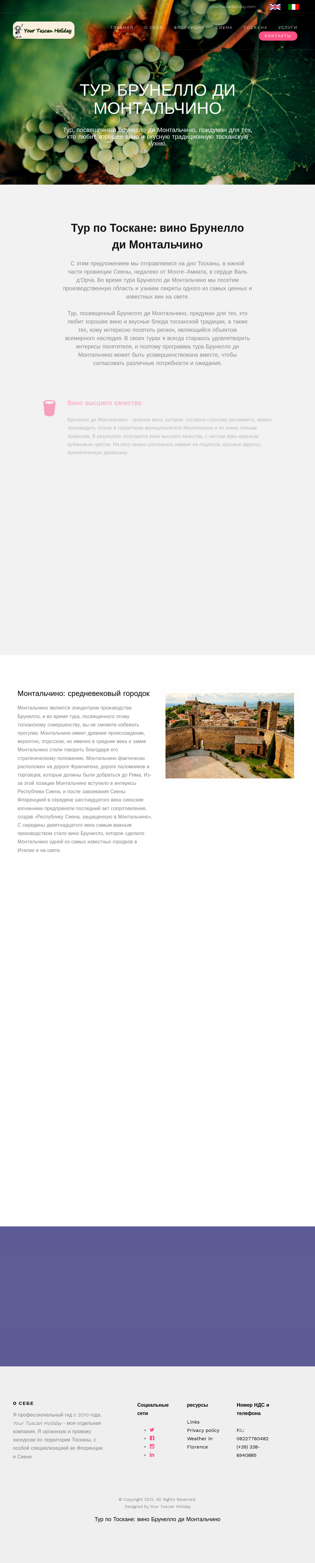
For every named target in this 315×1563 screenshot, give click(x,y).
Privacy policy (203, 1430)
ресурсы (197, 1405)
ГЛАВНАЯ (122, 27)
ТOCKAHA (256, 27)
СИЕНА (224, 27)
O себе (153, 27)
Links (193, 1422)
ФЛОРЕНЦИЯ (189, 27)
